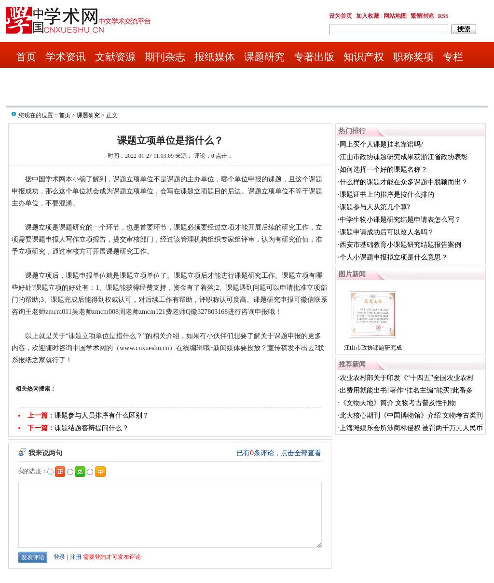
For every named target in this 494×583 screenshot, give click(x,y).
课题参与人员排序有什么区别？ (102, 415)
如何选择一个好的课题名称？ (383, 169)
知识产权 (363, 57)
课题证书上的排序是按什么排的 (387, 194)
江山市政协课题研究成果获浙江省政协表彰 (404, 157)
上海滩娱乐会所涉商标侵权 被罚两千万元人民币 (411, 428)
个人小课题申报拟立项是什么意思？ (394, 257)
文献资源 (115, 57)
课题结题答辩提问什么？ (92, 428)
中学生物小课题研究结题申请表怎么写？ (400, 219)
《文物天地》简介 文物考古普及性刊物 (398, 403)
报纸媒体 (214, 57)
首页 (26, 57)
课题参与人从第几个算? (375, 207)
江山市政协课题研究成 (373, 347)
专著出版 (314, 57)
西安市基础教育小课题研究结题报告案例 (400, 244)
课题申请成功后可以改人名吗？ (387, 232)
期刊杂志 (165, 57)
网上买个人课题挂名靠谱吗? (382, 144)
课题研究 (264, 57)
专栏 (453, 57)
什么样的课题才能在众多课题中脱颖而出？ (404, 182)
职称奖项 (413, 57)
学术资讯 (65, 57)
